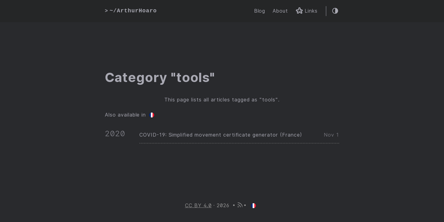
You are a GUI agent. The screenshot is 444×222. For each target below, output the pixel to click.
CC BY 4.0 (198, 205)
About (280, 11)
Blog (259, 11)
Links (306, 11)
